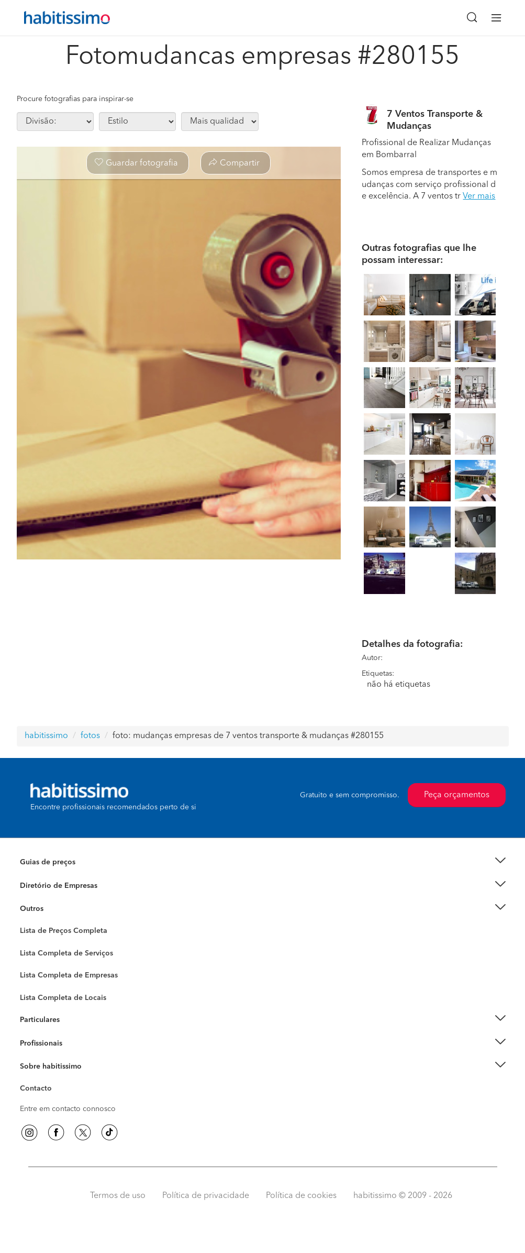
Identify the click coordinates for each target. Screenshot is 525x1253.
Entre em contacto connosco (68, 1109)
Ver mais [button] (479, 196)
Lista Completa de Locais (63, 998)
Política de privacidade (205, 1196)
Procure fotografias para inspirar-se (75, 99)
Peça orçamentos (456, 795)
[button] (263, 862)
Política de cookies (301, 1196)
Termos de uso (118, 1196)
